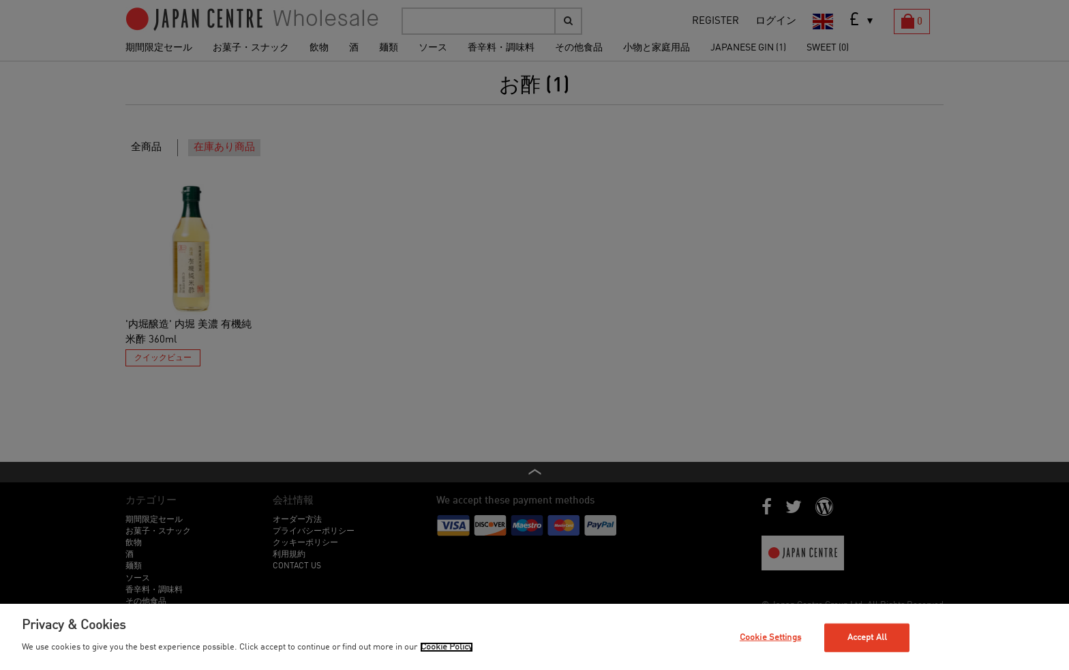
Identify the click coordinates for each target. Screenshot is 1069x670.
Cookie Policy (446, 647)
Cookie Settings (770, 637)
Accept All (867, 637)
